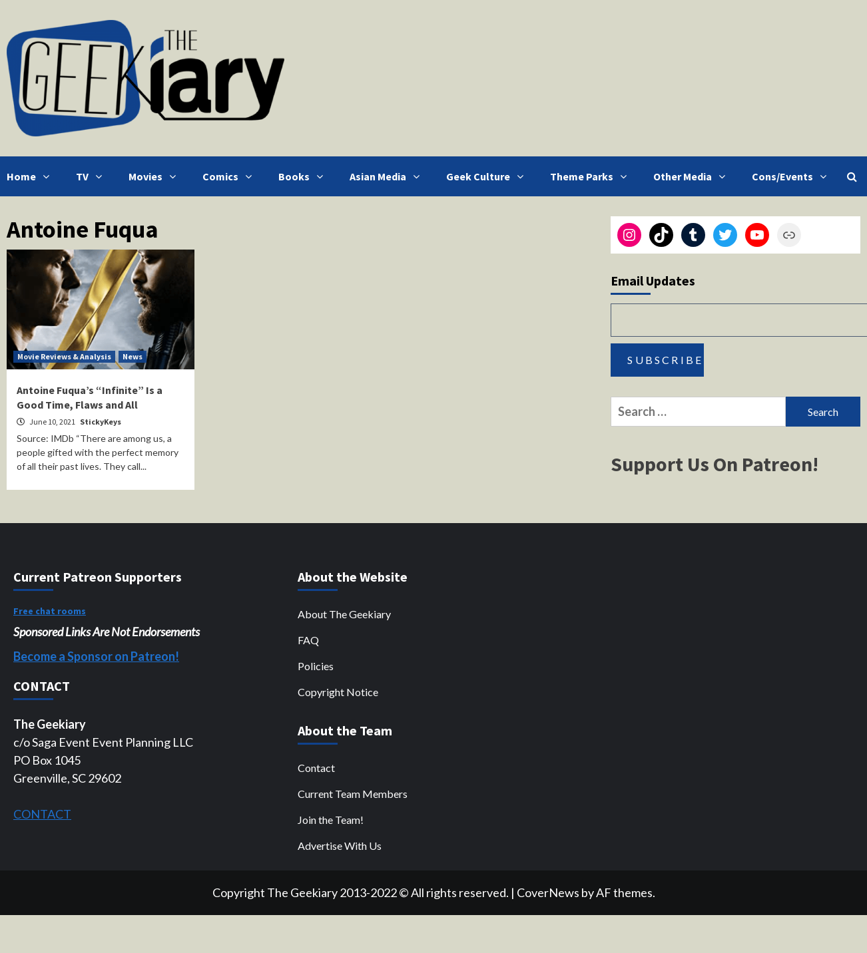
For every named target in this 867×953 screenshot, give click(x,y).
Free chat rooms (49, 611)
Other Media (692, 176)
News (133, 356)
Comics (230, 176)
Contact (316, 767)
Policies (316, 666)
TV (92, 176)
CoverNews (548, 892)
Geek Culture (488, 176)
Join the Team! (331, 819)
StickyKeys (100, 422)
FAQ (308, 640)
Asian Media (388, 176)
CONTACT (42, 814)
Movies (155, 176)
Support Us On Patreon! (714, 463)
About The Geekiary (344, 614)
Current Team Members (353, 793)
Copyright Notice (338, 691)
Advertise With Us (340, 845)
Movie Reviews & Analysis (64, 356)
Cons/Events (792, 176)
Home (31, 176)
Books (304, 176)
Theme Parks (591, 176)
